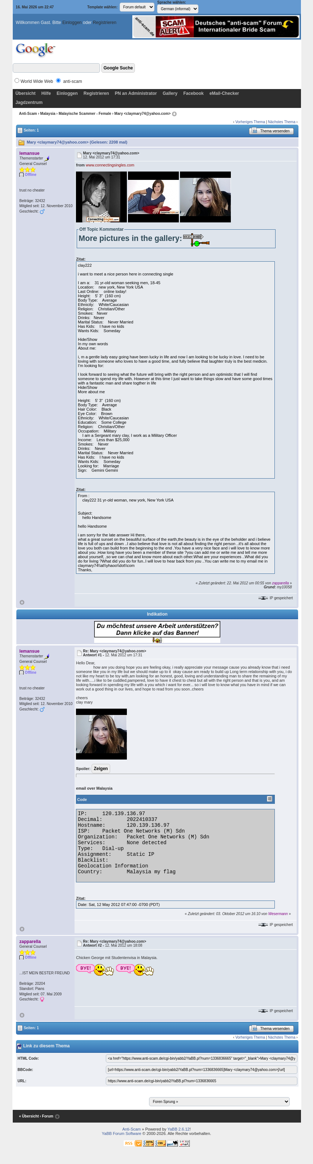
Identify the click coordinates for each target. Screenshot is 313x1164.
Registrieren (104, 22)
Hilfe (46, 93)
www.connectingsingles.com (110, 165)
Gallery (169, 93)
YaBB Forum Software (121, 1133)
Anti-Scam (28, 114)
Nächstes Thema (281, 122)
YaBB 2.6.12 (178, 1129)
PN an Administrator (136, 93)
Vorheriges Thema (250, 122)
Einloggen (71, 22)
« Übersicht (29, 1116)
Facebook (193, 93)
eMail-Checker (224, 93)
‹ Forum (46, 1116)
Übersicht (25, 93)
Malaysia (48, 114)
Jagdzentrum (29, 102)
